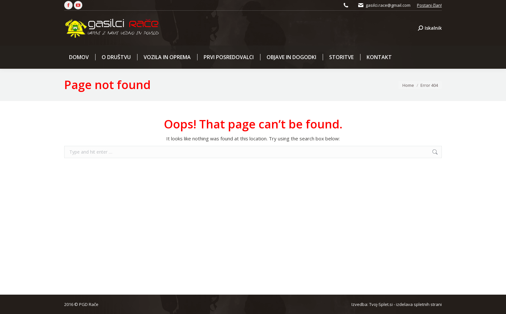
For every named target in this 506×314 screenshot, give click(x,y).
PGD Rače (88, 304)
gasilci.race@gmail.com (388, 5)
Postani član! (429, 5)
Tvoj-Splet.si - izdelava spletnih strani (405, 304)
